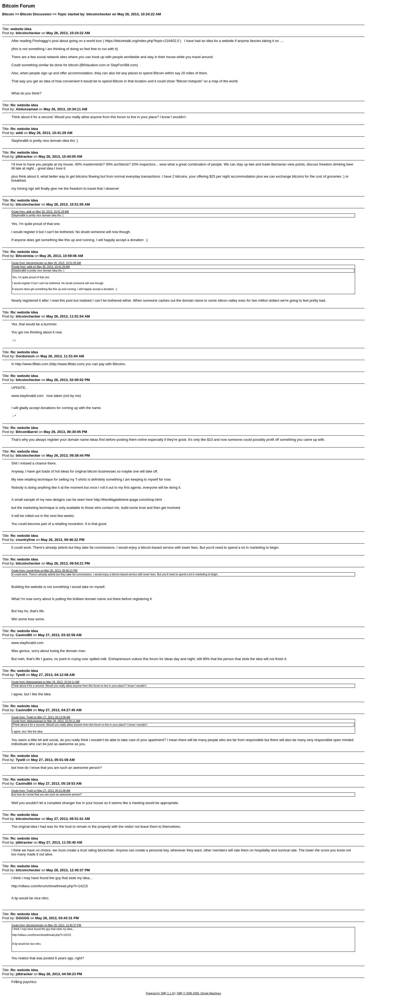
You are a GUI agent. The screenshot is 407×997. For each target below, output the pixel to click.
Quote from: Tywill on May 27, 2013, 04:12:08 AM (40, 717)
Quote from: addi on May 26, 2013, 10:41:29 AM (40, 211)
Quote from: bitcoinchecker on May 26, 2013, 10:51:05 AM (46, 263)
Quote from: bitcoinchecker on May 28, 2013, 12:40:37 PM (46, 925)
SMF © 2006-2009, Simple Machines (199, 993)
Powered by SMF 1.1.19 (160, 993)
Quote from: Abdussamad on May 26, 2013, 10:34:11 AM (45, 682)
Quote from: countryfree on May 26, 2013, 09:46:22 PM (44, 570)
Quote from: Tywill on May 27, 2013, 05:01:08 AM (40, 790)
